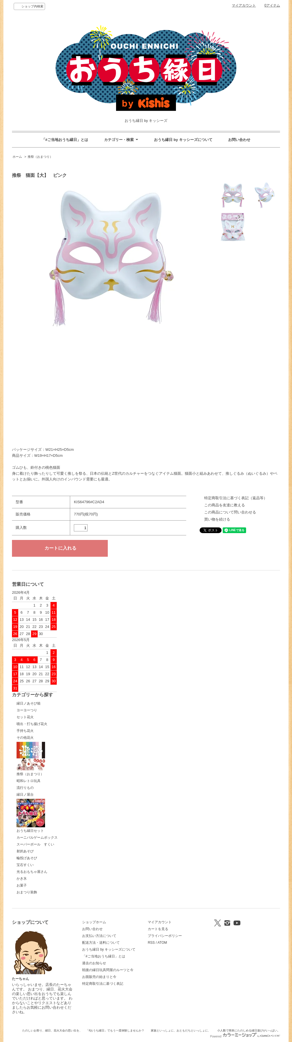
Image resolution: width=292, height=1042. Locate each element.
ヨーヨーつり (27, 710)
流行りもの (25, 788)
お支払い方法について (99, 936)
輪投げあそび (27, 858)
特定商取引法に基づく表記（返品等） (235, 498)
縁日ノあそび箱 (28, 703)
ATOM (162, 943)
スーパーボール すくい (35, 844)
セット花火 (25, 717)
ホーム (17, 156)
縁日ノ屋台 (25, 795)
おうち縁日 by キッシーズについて (183, 140)
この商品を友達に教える (224, 505)
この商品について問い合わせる (230, 512)
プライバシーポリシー (165, 936)
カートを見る (158, 929)
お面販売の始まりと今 (99, 977)
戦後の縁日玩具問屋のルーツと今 (107, 970)
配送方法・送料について (101, 943)
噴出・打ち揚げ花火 (32, 724)
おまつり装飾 (27, 892)
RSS (151, 943)
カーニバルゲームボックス (37, 838)
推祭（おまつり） (40, 156)
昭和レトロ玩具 (28, 781)
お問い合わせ (239, 140)
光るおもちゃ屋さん (32, 872)
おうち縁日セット (31, 816)
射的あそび (25, 851)
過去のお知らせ (94, 963)
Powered (245, 1036)
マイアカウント (244, 5)
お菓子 (22, 885)
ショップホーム (94, 922)
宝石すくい (25, 865)
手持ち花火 (25, 731)
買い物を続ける (217, 519)
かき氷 (22, 879)
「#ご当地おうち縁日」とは (65, 140)
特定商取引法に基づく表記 (102, 984)
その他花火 (25, 738)
